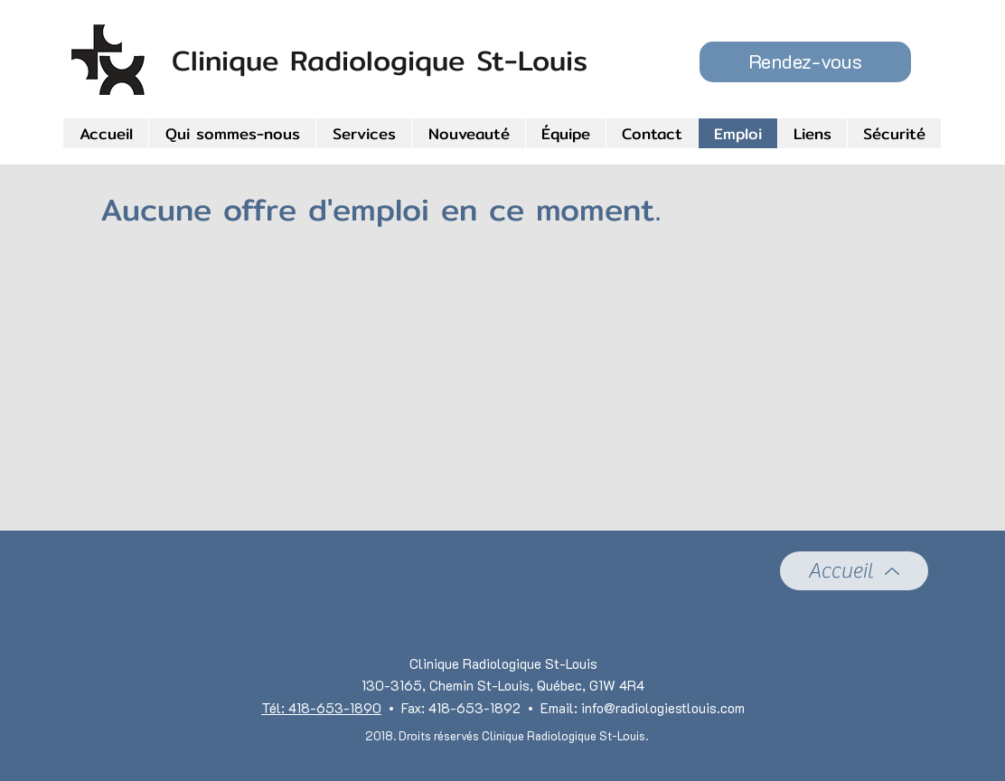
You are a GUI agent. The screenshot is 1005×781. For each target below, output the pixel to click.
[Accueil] (854, 570)
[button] (805, 62)
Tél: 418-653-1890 (321, 708)
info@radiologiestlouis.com (663, 708)
